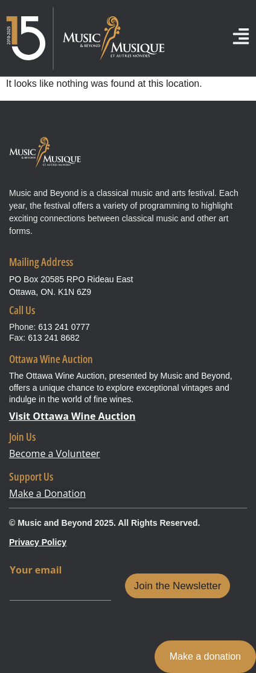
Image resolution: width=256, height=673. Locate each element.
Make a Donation (47, 493)
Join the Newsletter (178, 586)
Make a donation (205, 656)
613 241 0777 (64, 327)
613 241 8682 (54, 338)
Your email (36, 570)
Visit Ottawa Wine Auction (72, 416)
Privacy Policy (37, 542)
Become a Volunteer (54, 453)
